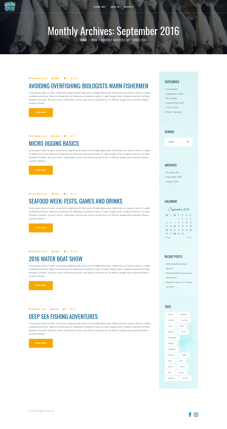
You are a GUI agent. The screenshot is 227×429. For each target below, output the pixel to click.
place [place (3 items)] (170, 366)
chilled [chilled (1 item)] (171, 320)
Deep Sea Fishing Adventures (63, 316)
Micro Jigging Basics (54, 143)
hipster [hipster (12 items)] (171, 343)
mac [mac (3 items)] (170, 361)
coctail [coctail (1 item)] (184, 320)
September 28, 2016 (39, 78)
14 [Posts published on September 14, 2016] (175, 226)
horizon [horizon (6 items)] (171, 355)
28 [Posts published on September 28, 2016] (175, 234)
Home (83, 40)
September (174, 177)
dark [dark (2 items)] (182, 326)
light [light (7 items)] (184, 355)
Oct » (190, 237)
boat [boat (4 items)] (170, 314)
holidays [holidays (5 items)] (171, 349)
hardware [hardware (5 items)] (172, 337)
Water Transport (174, 112)
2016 (94, 40)
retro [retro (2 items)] (183, 366)
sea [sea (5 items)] (169, 372)
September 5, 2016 (38, 309)
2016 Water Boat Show (56, 258)
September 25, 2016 (39, 136)
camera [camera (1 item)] (183, 314)
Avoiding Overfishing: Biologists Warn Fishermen (88, 85)
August (172, 182)
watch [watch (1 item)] (185, 378)
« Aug (167, 237)
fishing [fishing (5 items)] (171, 332)
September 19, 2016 (39, 194)
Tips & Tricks (172, 107)
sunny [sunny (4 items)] (181, 372)
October (172, 172)
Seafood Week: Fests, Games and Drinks (75, 201)
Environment (172, 89)
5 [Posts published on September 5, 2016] (166, 223)
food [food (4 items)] (183, 332)
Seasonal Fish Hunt (175, 103)
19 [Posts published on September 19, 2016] (167, 230)
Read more (41, 112)
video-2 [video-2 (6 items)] (171, 378)
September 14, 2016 (39, 251)
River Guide (171, 98)
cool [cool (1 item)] (170, 326)
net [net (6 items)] (180, 361)
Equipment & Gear (174, 94)
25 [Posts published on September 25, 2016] (190, 230)
